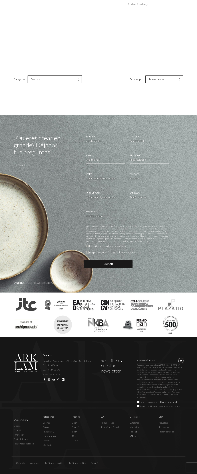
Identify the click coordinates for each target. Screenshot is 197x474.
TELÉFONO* (149, 158)
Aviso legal (33, 463)
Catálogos (134, 422)
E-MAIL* (105, 158)
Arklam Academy (138, 4)
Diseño (17, 425)
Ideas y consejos (166, 431)
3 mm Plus (76, 427)
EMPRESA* (149, 196)
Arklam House (107, 422)
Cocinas (46, 422)
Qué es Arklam (54, 16)
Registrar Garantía (70, 4)
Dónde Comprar (95, 4)
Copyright (18, 463)
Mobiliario (47, 445)
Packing (133, 431)
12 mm (75, 436)
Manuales (134, 427)
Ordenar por (136, 79)
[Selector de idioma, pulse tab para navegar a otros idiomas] (176, 4)
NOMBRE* (105, 140)
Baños (46, 427)
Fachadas (47, 440)
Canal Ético (94, 463)
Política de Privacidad (145, 241)
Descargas (137, 16)
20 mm (75, 440)
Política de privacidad (52, 463)
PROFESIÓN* (105, 195)
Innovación (19, 434)
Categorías (19, 79)
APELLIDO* (149, 140)
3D (121, 16)
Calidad (17, 430)
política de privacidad (121, 246)
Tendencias (164, 427)
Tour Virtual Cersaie (110, 427)
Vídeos (133, 436)
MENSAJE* (127, 215)
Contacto (172, 16)
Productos (105, 16)
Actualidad (163, 422)
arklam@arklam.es (51, 374)
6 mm (74, 431)
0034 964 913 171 (51, 369)
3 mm (74, 422)
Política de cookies (75, 463)
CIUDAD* (149, 177)
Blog (154, 16)
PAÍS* (105, 176)
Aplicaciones (80, 16)
